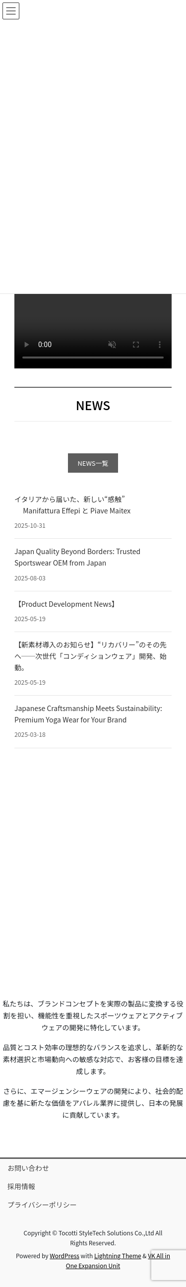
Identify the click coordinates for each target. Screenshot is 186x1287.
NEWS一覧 (92, 463)
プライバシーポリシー (42, 1205)
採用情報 (21, 1186)
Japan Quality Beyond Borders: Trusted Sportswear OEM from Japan (77, 557)
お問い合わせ (28, 1168)
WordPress (64, 1255)
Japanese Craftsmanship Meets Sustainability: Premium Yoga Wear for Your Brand (88, 713)
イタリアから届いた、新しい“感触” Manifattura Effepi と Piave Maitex (72, 504)
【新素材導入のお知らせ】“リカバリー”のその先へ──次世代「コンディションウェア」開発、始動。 (90, 656)
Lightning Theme (117, 1255)
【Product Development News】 (66, 604)
